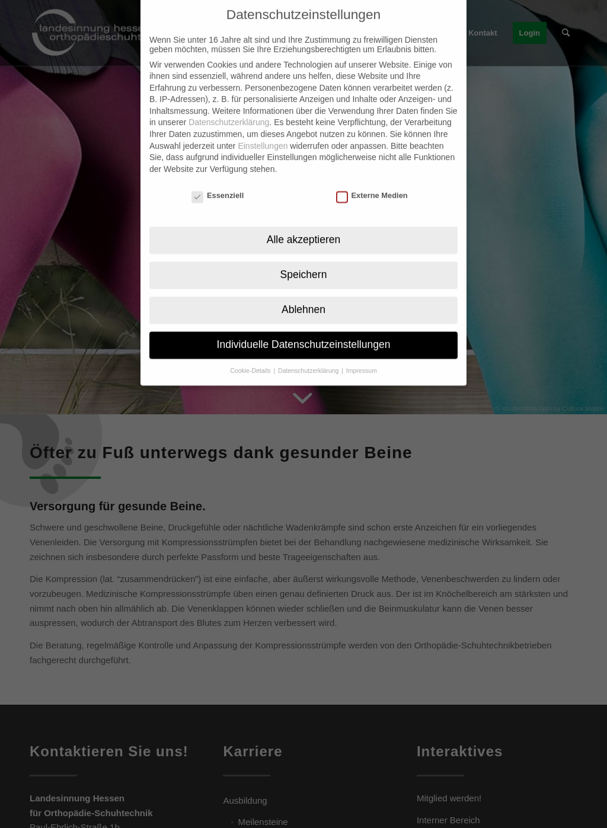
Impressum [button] (361, 354)
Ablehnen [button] (303, 293)
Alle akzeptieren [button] (304, 223)
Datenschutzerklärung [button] (309, 354)
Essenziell (217, 179)
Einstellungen (262, 130)
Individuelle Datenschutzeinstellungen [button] (304, 328)
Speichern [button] (303, 258)
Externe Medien (372, 179)
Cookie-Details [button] (251, 354)
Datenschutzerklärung (229, 106)
